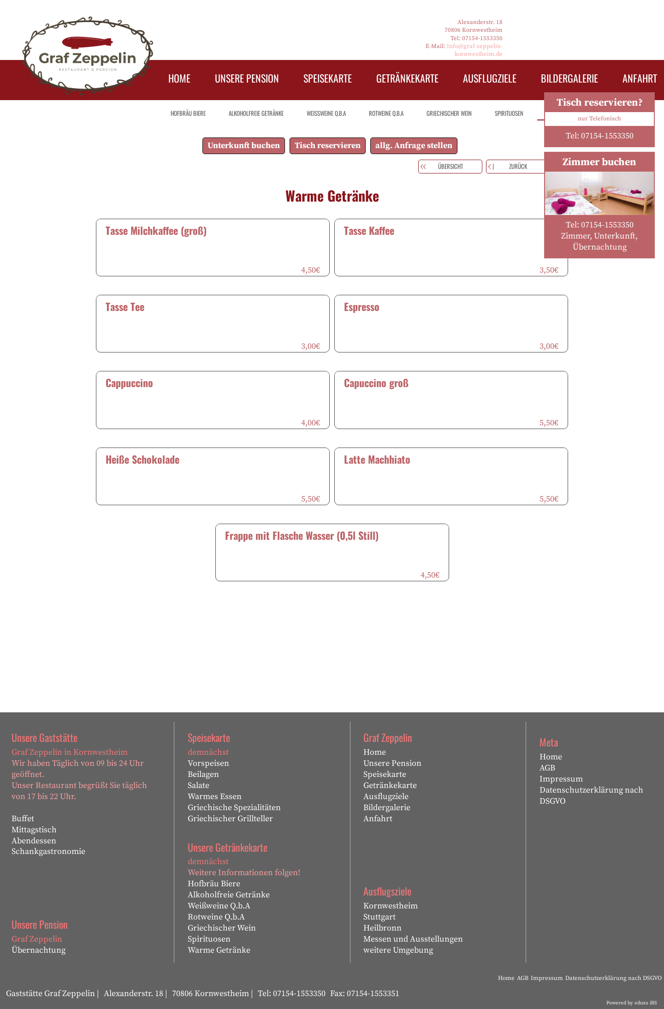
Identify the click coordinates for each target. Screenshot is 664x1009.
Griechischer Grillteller (230, 818)
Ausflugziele (386, 796)
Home (374, 752)
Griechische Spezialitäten (234, 807)
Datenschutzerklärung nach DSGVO (591, 795)
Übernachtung (38, 950)
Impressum (561, 779)
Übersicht (450, 166)
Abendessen (34, 841)
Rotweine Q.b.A (216, 917)
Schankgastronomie (48, 851)
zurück (518, 166)
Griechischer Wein (222, 928)
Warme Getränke (219, 950)
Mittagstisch (34, 829)
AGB (547, 768)
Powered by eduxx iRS (631, 1003)
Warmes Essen (215, 796)
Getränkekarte (390, 785)
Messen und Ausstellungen (413, 939)
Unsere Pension (392, 763)
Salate (198, 785)
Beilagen (203, 774)
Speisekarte (384, 774)
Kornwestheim (390, 906)
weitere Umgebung (398, 950)
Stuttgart (379, 917)
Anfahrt (377, 818)
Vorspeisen (208, 763)
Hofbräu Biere (214, 883)
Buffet (23, 818)
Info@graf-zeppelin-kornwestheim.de (475, 50)
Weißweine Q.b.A (219, 906)
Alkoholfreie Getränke (229, 895)
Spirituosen (209, 939)
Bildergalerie (386, 807)
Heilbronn (382, 928)
